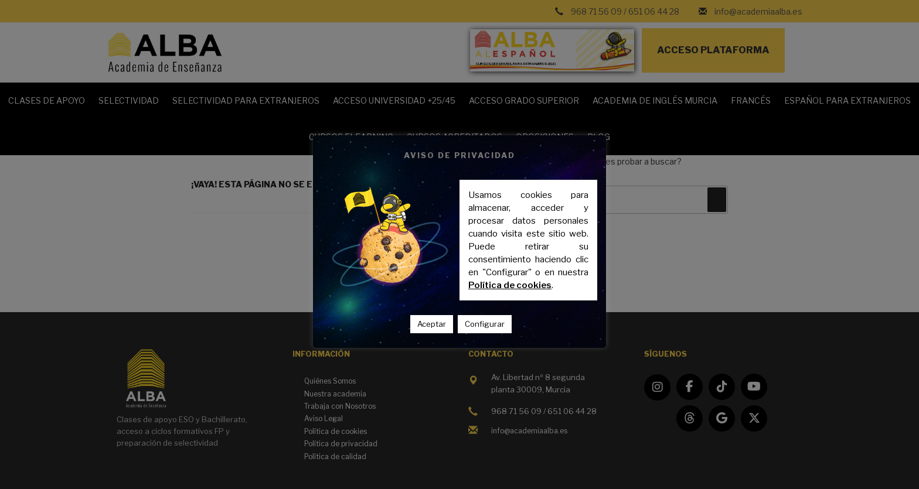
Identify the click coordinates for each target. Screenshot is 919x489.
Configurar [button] (485, 324)
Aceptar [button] (431, 324)
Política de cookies (510, 285)
